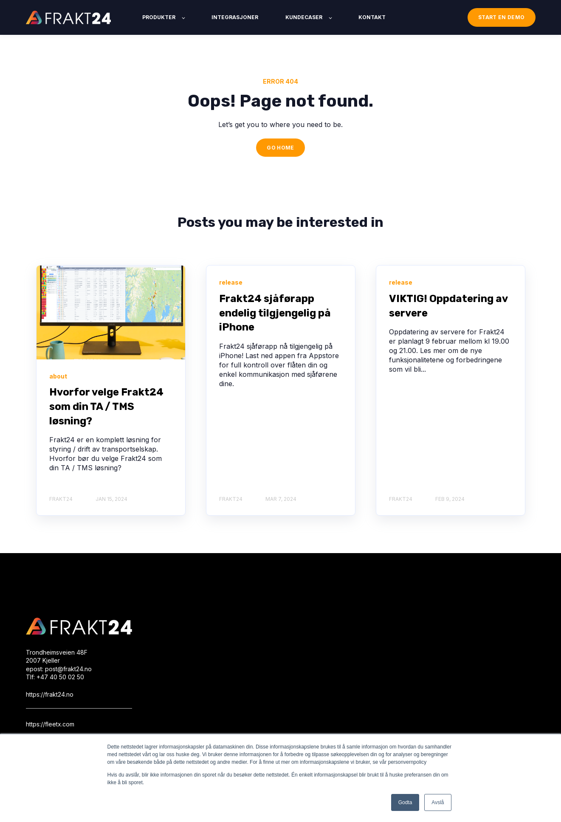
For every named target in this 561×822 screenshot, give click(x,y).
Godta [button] (405, 802)
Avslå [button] (437, 802)
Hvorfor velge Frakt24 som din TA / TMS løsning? (106, 406)
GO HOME (280, 147)
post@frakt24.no (68, 668)
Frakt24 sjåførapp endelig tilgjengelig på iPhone (275, 313)
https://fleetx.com (50, 724)
